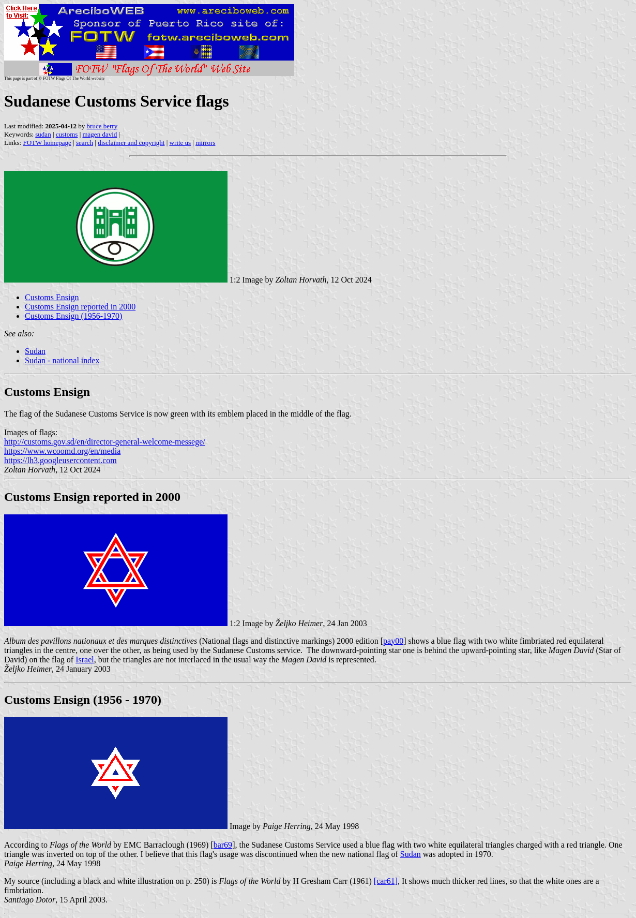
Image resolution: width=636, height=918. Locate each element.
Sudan (35, 351)
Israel (84, 659)
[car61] (386, 881)
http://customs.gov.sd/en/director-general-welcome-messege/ (104, 441)
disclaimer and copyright (131, 142)
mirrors (205, 142)
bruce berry (102, 126)
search (84, 142)
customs (67, 134)
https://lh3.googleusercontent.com (60, 460)
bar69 (223, 844)
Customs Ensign (52, 297)
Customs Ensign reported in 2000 (80, 306)
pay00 (393, 640)
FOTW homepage (47, 142)
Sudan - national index (62, 360)
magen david (99, 134)
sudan (43, 134)
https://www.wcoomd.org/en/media (62, 451)
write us (180, 142)
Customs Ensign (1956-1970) (73, 316)
